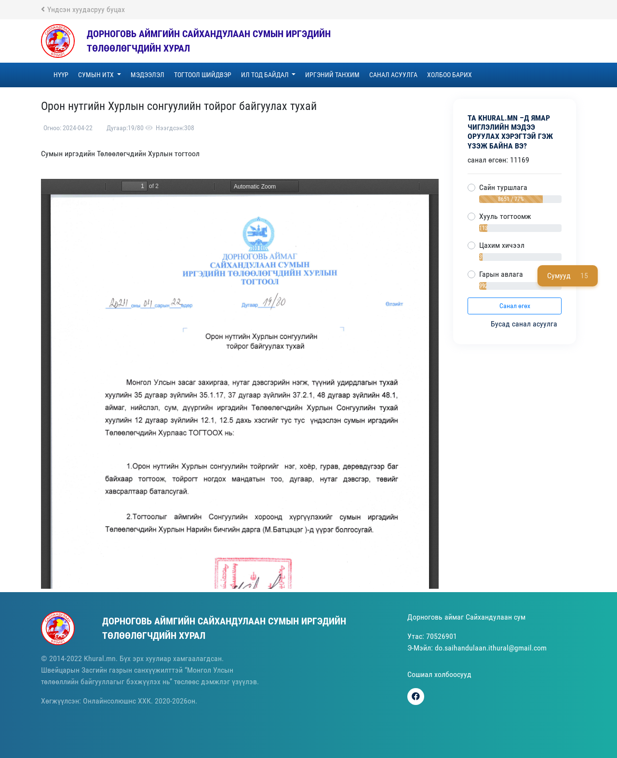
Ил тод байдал (265, 75)
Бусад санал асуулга (525, 323)
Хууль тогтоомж (505, 216)
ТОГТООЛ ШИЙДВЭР (202, 75)
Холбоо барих (449, 75)
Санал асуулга (393, 75)
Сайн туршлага (503, 187)
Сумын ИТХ (96, 75)
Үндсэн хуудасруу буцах (83, 9)
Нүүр (61, 75)
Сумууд (567, 276)
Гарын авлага (501, 274)
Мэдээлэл (147, 75)
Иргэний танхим (332, 75)
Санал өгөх (514, 306)
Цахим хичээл (501, 245)
